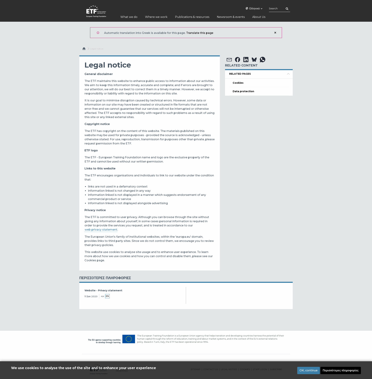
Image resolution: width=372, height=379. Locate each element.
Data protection (243, 91)
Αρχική (84, 49)
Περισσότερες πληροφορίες (341, 370)
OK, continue (308, 370)
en (107, 296)
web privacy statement (101, 229)
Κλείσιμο (275, 32)
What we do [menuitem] (128, 17)
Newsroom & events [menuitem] (231, 17)
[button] (229, 59)
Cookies (238, 82)
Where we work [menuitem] (156, 17)
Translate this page (199, 33)
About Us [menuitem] (258, 17)
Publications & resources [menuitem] (192, 17)
